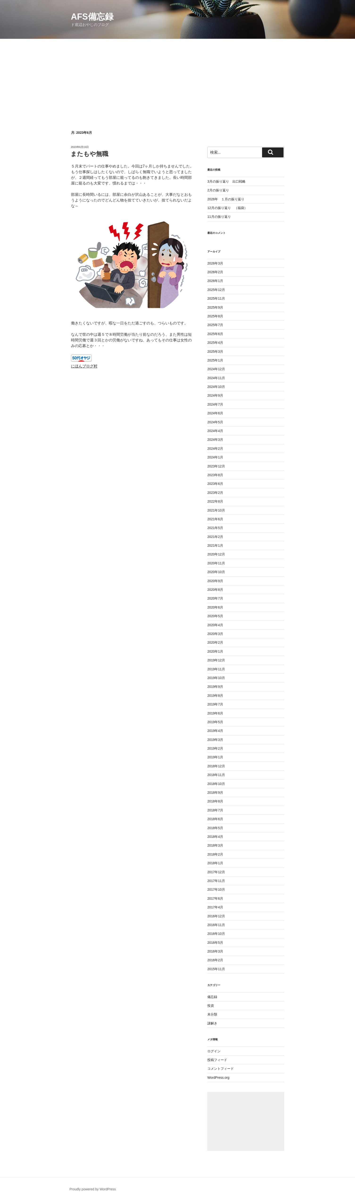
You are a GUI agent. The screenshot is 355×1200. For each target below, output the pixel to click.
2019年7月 (215, 704)
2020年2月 (215, 642)
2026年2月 (215, 272)
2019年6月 (215, 713)
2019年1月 (215, 757)
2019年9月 (215, 686)
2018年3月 (215, 845)
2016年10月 (216, 934)
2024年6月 (215, 413)
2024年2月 (215, 448)
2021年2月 (215, 537)
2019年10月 (216, 678)
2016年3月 (215, 951)
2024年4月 (215, 431)
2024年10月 (216, 387)
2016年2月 (215, 960)
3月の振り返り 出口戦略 (226, 181)
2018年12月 (216, 766)
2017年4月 (215, 907)
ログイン (214, 1051)
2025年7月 (215, 325)
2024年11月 (216, 378)
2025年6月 (215, 334)
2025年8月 (215, 316)
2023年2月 (215, 493)
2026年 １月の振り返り (225, 199)
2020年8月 (215, 590)
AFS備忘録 (92, 16)
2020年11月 (216, 563)
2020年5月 (215, 616)
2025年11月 (216, 298)
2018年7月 (215, 810)
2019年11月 (216, 669)
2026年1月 (215, 281)
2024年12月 (216, 369)
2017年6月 (215, 898)
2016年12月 (216, 916)
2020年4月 (215, 625)
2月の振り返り (218, 190)
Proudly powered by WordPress (93, 1189)
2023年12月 (216, 466)
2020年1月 (215, 651)
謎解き (212, 1023)
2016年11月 (216, 925)
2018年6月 (215, 819)
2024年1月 (215, 457)
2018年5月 (215, 828)
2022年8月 (215, 501)
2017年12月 (216, 872)
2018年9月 (215, 792)
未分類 (212, 1014)
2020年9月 (215, 581)
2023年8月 (215, 475)
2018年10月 (216, 784)
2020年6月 (215, 607)
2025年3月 (215, 351)
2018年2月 (215, 854)
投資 (210, 1005)
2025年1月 (215, 360)
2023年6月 (215, 484)
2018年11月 (216, 775)
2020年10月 (216, 572)
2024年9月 (215, 395)
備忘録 (212, 997)
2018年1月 (215, 863)
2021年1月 (215, 545)
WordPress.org (218, 1077)
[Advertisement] (177, 74)
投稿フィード (217, 1060)
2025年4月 (215, 342)
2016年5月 (215, 942)
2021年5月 (215, 528)
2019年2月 (215, 748)
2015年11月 (216, 969)
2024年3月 (215, 439)
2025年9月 (215, 307)
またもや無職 (89, 153)
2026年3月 (215, 263)
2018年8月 (215, 801)
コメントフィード (220, 1068)
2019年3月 (215, 740)
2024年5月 (215, 422)
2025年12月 (216, 290)
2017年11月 (216, 881)
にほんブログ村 (84, 366)
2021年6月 (215, 519)
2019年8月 (215, 695)
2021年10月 (216, 510)
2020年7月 (215, 598)
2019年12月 (216, 660)
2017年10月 (216, 889)
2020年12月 (216, 554)
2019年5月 (215, 722)
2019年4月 (215, 731)
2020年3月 (215, 634)
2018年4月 (215, 837)
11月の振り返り (219, 216)
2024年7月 (215, 404)
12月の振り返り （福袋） (227, 208)
